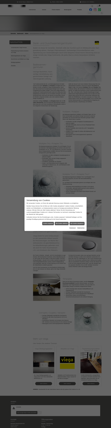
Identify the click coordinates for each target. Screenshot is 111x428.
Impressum (72, 228)
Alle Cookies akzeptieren (77, 223)
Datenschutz (81, 228)
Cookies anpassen (48, 223)
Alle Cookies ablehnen (62, 223)
